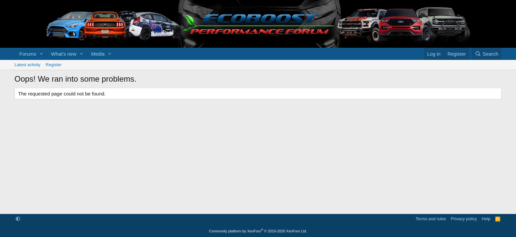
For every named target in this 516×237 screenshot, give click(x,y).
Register (54, 64)
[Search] (487, 54)
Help (486, 218)
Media (98, 54)
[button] (41, 54)
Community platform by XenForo (258, 231)
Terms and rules (431, 218)
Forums (27, 54)
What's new (63, 54)
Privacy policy (464, 218)
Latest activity (27, 64)
